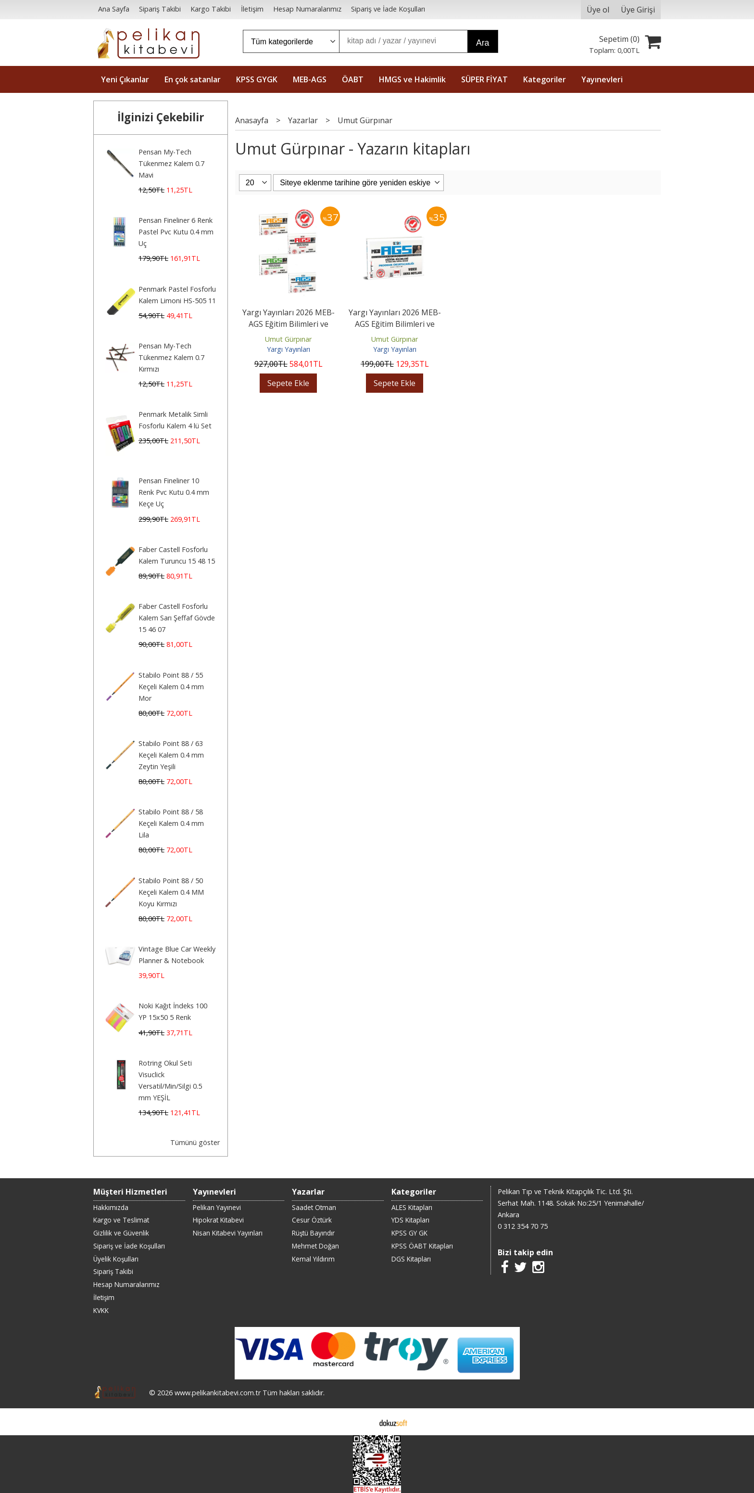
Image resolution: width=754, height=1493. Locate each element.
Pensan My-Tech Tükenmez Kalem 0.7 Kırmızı (171, 357)
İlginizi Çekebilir (160, 117)
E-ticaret (362, 1421)
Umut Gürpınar (288, 339)
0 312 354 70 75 (523, 1226)
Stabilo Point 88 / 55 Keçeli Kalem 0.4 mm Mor (171, 686)
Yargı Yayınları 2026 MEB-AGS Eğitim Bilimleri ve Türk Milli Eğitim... (288, 324)
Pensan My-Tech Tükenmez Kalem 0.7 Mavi (171, 163)
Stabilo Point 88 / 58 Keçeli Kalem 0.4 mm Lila (171, 823)
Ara (482, 43)
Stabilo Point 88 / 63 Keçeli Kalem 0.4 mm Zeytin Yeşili (171, 755)
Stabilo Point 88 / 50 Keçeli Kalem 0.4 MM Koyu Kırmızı (171, 892)
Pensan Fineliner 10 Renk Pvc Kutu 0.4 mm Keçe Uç (173, 492)
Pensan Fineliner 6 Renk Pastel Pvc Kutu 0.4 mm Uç (176, 232)
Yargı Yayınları (288, 349)
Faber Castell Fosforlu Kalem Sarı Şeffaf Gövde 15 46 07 (176, 618)
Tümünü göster (195, 1142)
